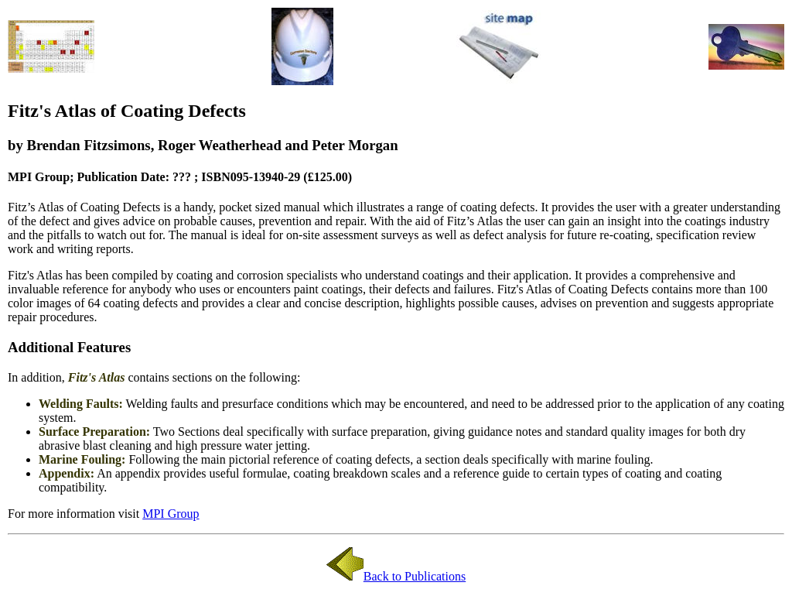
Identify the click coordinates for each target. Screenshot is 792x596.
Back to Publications (396, 576)
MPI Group (170, 513)
